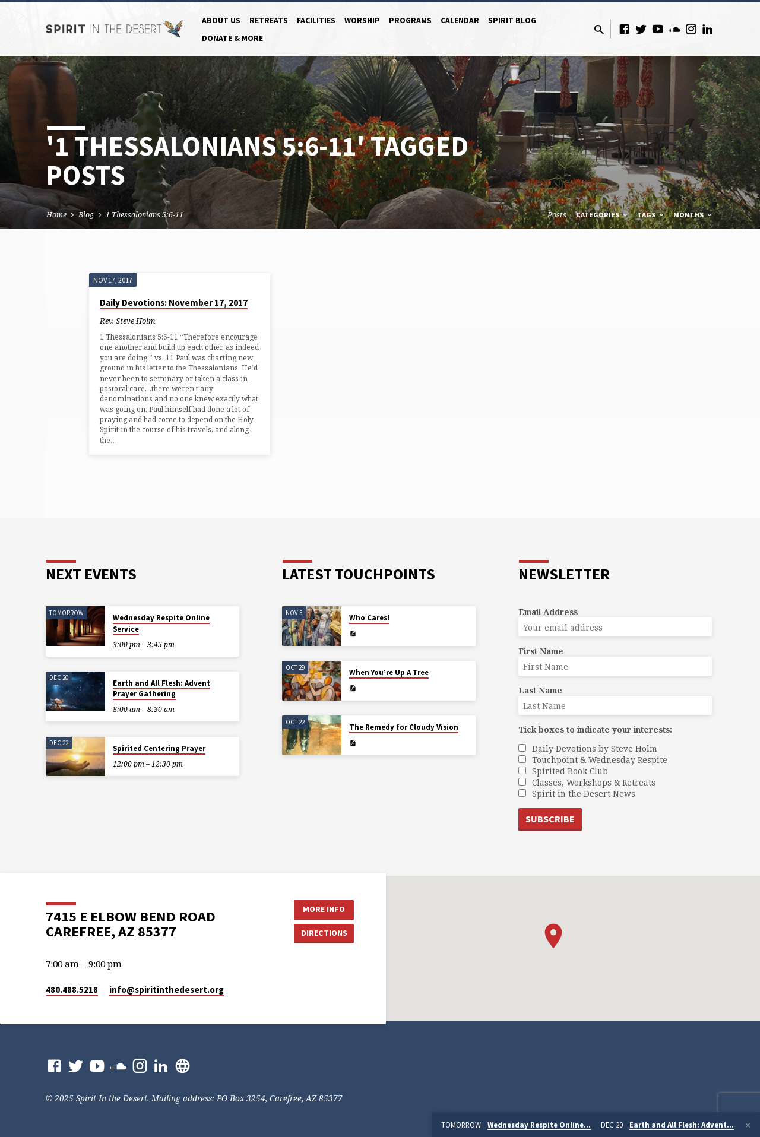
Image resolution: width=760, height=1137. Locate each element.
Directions (324, 932)
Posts (556, 215)
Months (693, 214)
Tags (651, 214)
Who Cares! (369, 618)
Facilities (316, 20)
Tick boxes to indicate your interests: (595, 729)
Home (56, 215)
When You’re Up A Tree (389, 672)
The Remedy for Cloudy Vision (403, 727)
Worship (362, 20)
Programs (410, 20)
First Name (540, 651)
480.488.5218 (72, 989)
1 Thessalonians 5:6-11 (144, 215)
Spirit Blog (512, 20)
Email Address (548, 611)
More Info (324, 909)
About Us (221, 20)
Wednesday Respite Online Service (161, 623)
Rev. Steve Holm (127, 320)
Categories (602, 214)
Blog (86, 215)
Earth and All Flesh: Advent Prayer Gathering (161, 688)
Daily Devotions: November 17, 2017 (174, 302)
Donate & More (232, 38)
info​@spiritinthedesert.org (166, 989)
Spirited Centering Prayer (159, 748)
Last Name (540, 690)
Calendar (460, 20)
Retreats (268, 20)
